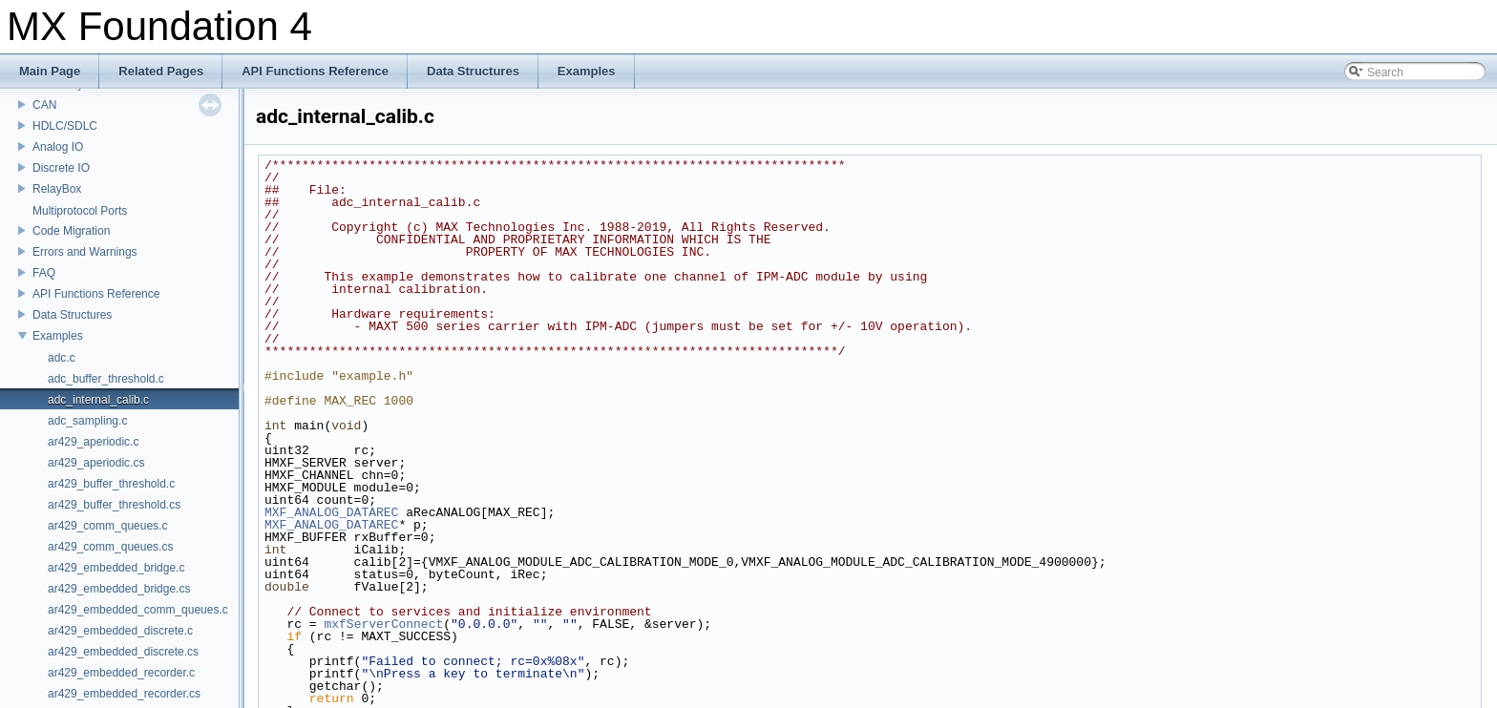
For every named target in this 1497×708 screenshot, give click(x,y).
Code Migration (71, 231)
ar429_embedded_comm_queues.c (138, 609)
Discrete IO (61, 168)
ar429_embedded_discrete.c (120, 630)
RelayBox (56, 189)
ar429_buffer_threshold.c (111, 483)
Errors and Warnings (84, 252)
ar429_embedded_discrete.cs (123, 651)
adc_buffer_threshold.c (106, 378)
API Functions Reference (95, 294)
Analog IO (57, 147)
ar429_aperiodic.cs (96, 462)
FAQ (43, 273)
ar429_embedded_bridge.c (116, 567)
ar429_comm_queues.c (107, 525)
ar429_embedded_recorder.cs (124, 693)
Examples (57, 336)
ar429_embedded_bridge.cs (119, 588)
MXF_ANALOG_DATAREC (331, 512)
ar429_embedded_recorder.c (121, 672)
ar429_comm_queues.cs (110, 546)
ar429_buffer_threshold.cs (114, 504)
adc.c (61, 357)
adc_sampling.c (87, 420)
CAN (44, 105)
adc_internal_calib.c (98, 399)
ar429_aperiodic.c (93, 441)
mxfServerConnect (383, 624)
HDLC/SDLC (64, 126)
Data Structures (72, 315)
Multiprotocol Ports (79, 211)
